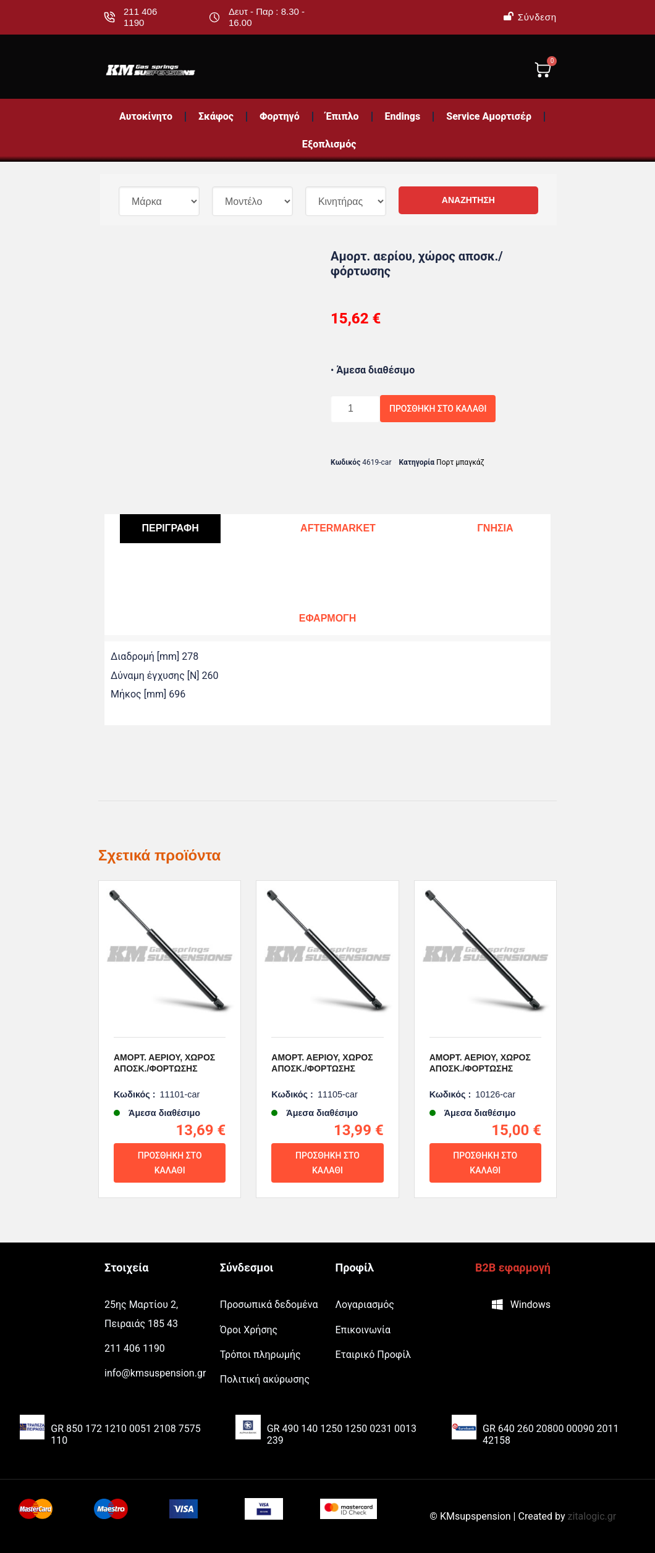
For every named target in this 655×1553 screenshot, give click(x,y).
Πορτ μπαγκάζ (460, 462)
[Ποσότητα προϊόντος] (355, 408)
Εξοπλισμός (329, 144)
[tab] (170, 528)
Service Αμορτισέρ (488, 116)
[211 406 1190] (109, 17)
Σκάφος (216, 116)
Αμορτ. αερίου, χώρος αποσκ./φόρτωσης (164, 1062)
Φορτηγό (280, 116)
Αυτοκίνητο (145, 116)
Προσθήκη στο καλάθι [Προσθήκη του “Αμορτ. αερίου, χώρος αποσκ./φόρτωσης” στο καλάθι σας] (170, 1163)
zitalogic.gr (592, 1516)
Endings (403, 116)
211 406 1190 (140, 17)
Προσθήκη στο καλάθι (437, 409)
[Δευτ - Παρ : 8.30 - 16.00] (214, 17)
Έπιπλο (342, 116)
